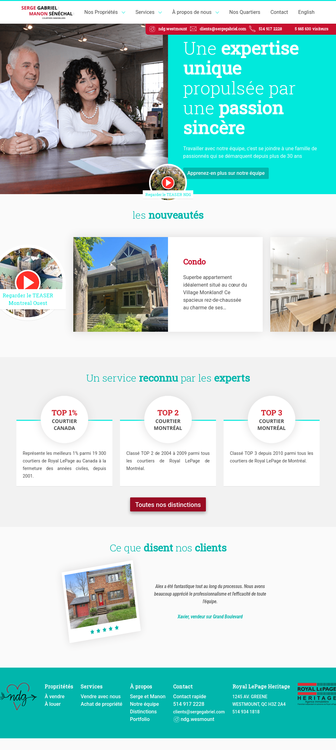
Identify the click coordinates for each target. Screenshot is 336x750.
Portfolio (140, 719)
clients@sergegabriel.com (223, 28)
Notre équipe (144, 704)
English (306, 12)
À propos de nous (192, 12)
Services (144, 12)
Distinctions (143, 711)
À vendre (54, 696)
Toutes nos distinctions (168, 503)
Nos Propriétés (101, 12)
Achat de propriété (101, 704)
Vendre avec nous (101, 696)
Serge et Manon (147, 696)
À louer (53, 704)
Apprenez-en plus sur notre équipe (226, 173)
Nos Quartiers (244, 12)
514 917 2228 (270, 28)
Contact (279, 12)
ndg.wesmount (193, 719)
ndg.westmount (172, 28)
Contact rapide (189, 696)
